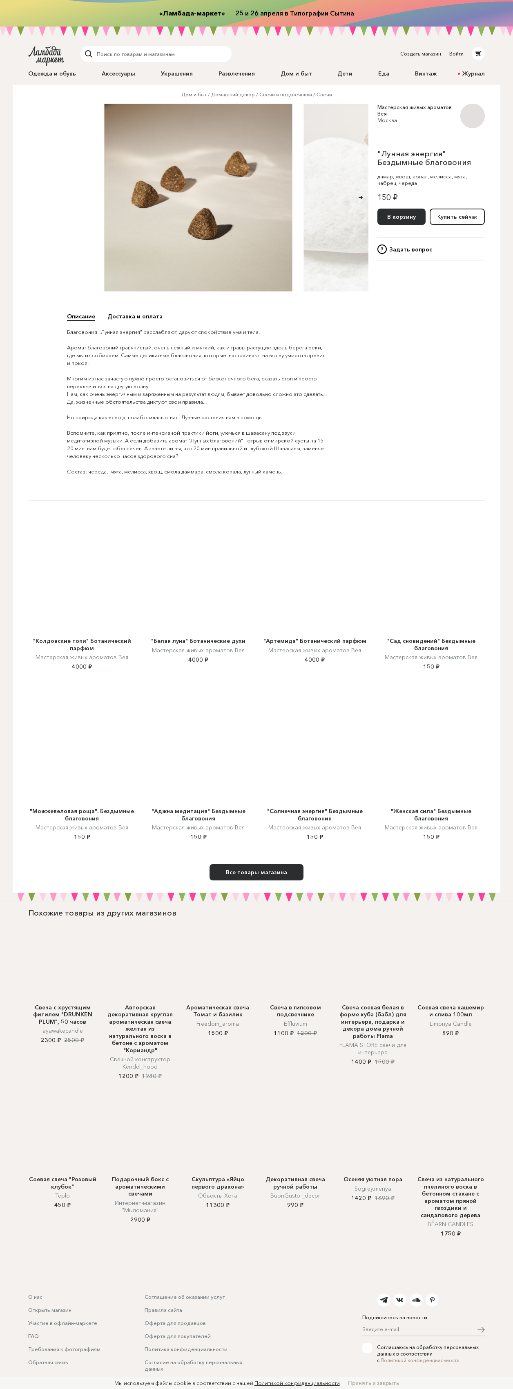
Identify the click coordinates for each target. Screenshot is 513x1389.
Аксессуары (118, 73)
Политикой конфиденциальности (420, 1360)
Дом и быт (296, 73)
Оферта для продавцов (175, 1323)
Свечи (324, 94)
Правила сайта (163, 1310)
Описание (81, 316)
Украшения (177, 73)
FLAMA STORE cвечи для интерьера (372, 1048)
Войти (456, 54)
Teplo (62, 1195)
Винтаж (426, 73)
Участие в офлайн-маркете (62, 1323)
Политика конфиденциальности (186, 1349)
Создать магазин (420, 54)
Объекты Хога (217, 1195)
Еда (383, 73)
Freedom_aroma (217, 1023)
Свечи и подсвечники (285, 94)
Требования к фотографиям (64, 1349)
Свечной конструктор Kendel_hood (140, 1063)
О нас (35, 1296)
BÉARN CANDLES (450, 1224)
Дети (344, 73)
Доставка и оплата (135, 316)
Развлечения (237, 73)
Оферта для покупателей (178, 1336)
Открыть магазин (49, 1310)
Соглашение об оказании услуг (185, 1296)
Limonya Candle (451, 1023)
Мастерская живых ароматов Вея (82, 657)
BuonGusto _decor (295, 1195)
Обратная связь (48, 1362)
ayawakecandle (62, 1030)
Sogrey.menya (373, 1188)
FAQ (33, 1336)
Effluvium (295, 1023)
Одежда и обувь (52, 73)
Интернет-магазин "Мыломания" (140, 1206)
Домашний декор (233, 94)
